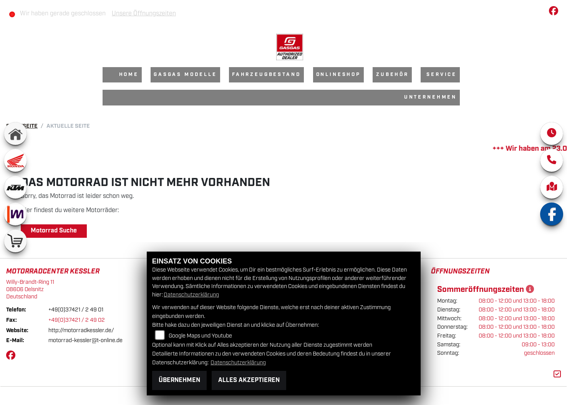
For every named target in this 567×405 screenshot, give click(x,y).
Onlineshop (338, 74)
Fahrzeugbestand (266, 74)
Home (129, 74)
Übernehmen (179, 380)
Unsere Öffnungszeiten (144, 14)
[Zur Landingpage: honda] (15, 160)
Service (441, 74)
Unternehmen (430, 97)
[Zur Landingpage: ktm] (15, 187)
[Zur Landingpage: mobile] (15, 214)
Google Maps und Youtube (200, 335)
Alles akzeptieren (249, 380)
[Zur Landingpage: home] (15, 133)
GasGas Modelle (185, 74)
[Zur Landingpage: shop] (15, 240)
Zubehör (392, 74)
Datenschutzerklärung (191, 294)
